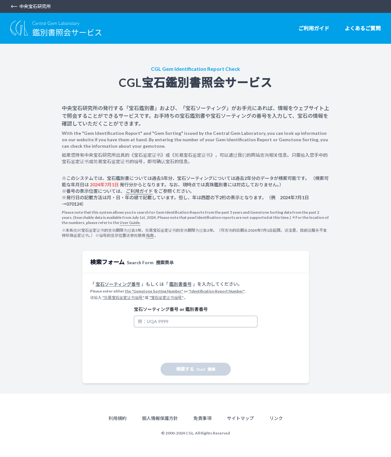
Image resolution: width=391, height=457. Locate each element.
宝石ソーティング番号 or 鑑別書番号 (171, 309)
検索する (195, 369)
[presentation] (183, 345)
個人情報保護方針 (160, 418)
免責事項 (202, 418)
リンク (276, 418)
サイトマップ (240, 418)
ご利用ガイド (313, 28)
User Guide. (130, 222)
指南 (150, 235)
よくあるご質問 (363, 28)
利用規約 (117, 418)
